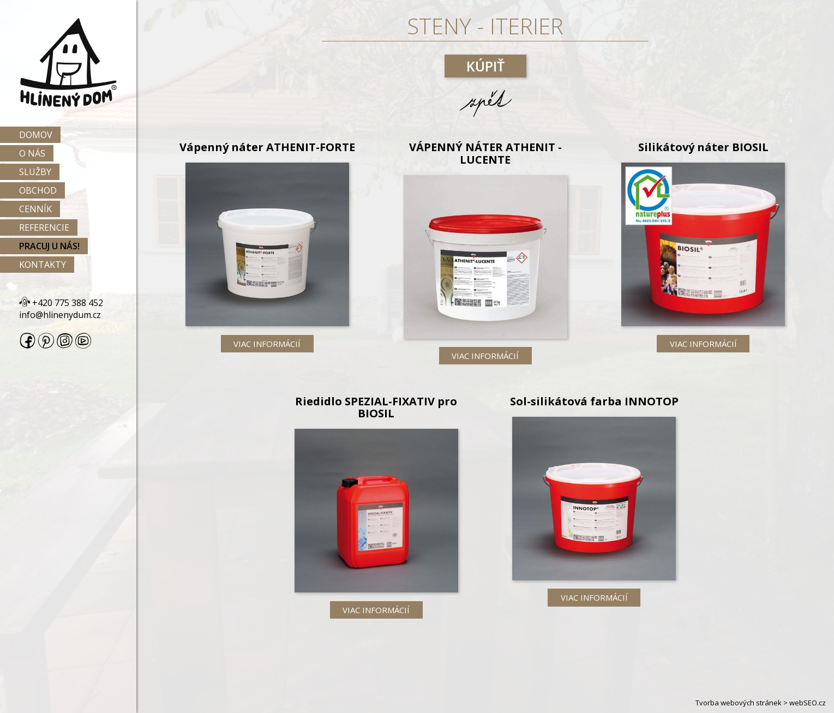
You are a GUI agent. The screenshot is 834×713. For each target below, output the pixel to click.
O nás (32, 153)
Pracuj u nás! (49, 246)
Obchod (38, 190)
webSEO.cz (807, 703)
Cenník (35, 209)
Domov (35, 135)
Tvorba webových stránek (738, 703)
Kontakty (42, 265)
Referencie (44, 227)
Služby (35, 172)
